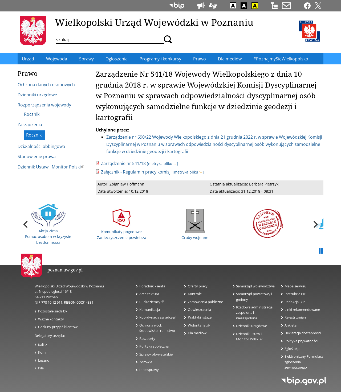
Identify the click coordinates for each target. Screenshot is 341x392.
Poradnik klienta (152, 286)
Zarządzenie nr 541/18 (123, 163)
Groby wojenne (194, 224)
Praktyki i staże (200, 317)
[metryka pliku (162, 163)
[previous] (26, 224)
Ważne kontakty (51, 319)
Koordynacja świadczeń (157, 317)
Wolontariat (199, 325)
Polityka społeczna (154, 346)
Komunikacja (149, 309)
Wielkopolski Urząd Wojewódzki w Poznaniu (154, 22)
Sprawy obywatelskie (156, 354)
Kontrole (195, 293)
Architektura (149, 293)
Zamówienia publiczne (205, 301)
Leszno (43, 360)
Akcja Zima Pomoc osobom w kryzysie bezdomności (48, 224)
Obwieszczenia (199, 309)
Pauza (320, 251)
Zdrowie (145, 362)
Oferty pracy (198, 286)
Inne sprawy (149, 369)
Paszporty (147, 338)
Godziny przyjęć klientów (58, 326)
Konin (42, 352)
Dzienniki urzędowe (251, 325)
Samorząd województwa (255, 286)
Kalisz (42, 344)
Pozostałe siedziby (52, 311)
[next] (315, 224)
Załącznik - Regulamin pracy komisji (136, 172)
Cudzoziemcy (151, 301)
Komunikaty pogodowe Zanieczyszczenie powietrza (121, 224)
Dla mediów (197, 333)
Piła (41, 368)
